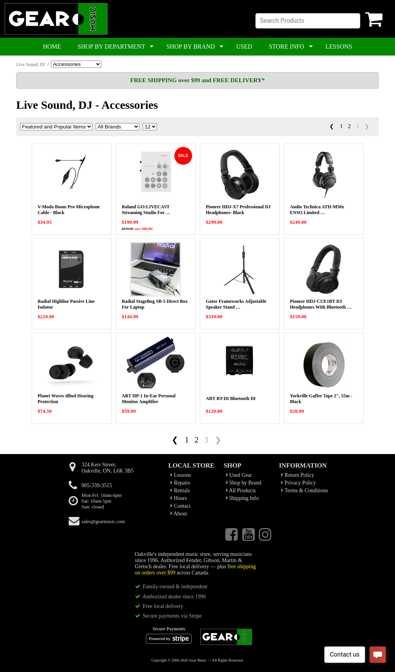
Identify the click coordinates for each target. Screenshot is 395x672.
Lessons (180, 475)
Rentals (180, 490)
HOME (52, 46)
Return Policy (297, 475)
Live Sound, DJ (30, 64)
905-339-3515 (96, 485)
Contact (180, 506)
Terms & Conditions (304, 490)
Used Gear (239, 475)
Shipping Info (242, 498)
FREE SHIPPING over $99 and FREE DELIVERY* (197, 80)
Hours (178, 498)
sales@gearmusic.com (103, 521)
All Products (241, 490)
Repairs (180, 483)
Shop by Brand (244, 483)
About (178, 514)
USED (244, 46)
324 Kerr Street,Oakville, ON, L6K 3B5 (107, 468)
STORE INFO (286, 46)
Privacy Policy (298, 483)
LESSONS (339, 46)
